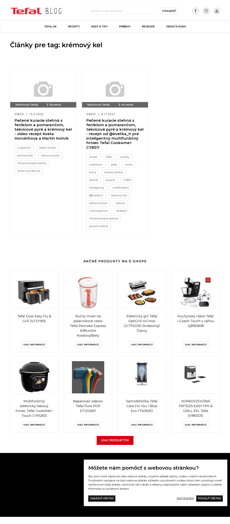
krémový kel (26, 156)
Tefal (109, 158)
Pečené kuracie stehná (32, 164)
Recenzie (148, 26)
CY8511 (128, 181)
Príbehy (124, 26)
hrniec (130, 165)
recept (94, 158)
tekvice (121, 204)
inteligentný (97, 188)
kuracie (111, 181)
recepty (125, 158)
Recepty (74, 26)
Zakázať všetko (102, 498)
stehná (94, 181)
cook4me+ (25, 149)
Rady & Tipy (99, 26)
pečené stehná (99, 227)
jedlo (115, 165)
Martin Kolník (48, 149)
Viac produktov (115, 447)
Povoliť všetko (209, 498)
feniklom (122, 212)
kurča (93, 173)
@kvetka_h (97, 196)
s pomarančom (99, 212)
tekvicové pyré (51, 156)
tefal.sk (50, 26)
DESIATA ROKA (176, 26)
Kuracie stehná (114, 173)
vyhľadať (169, 11)
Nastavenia (185, 498)
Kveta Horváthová (29, 172)
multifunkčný (122, 188)
